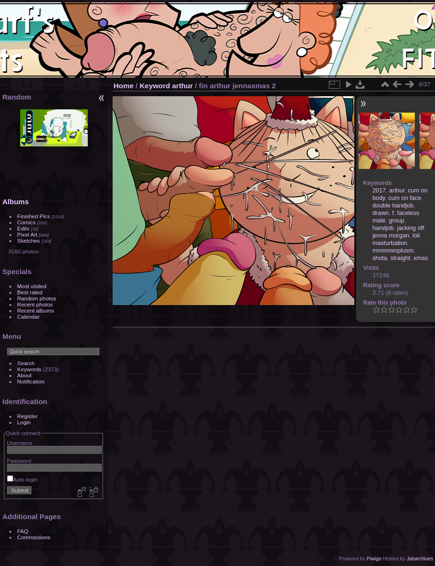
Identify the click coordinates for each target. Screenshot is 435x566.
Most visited (31, 286)
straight (400, 257)
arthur (182, 86)
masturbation (390, 242)
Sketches (28, 240)
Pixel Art (27, 234)
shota (380, 257)
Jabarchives (419, 558)
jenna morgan (391, 235)
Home (124, 86)
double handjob (393, 205)
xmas (420, 257)
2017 (379, 190)
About (24, 375)
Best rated (30, 292)
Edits (23, 228)
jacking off (410, 227)
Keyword (155, 86)
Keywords (29, 369)
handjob (383, 227)
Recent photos (35, 304)
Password (19, 461)
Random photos (36, 298)
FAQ (23, 531)
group (396, 220)
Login (24, 422)
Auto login (22, 479)
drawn (381, 212)
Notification (31, 381)
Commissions (34, 537)
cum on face (405, 197)
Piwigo (373, 558)
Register (27, 416)
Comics (26, 222)
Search (26, 363)
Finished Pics (33, 216)
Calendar (28, 317)
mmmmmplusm (393, 250)
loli (416, 235)
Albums (15, 202)
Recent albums (35, 310)
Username (19, 443)
